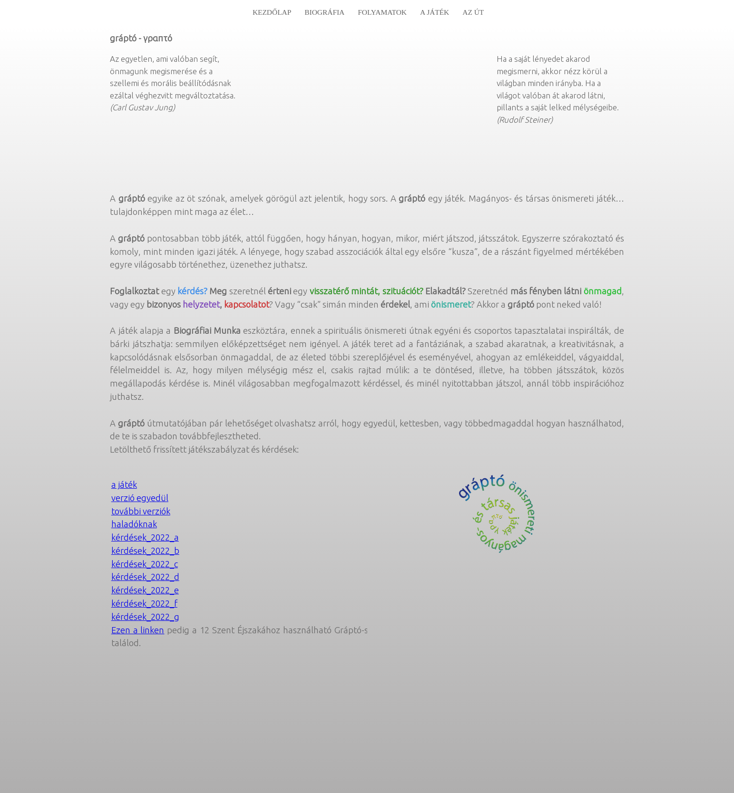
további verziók (140, 511)
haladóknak (134, 524)
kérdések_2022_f (144, 603)
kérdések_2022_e (145, 590)
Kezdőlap (272, 12)
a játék (124, 484)
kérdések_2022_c (144, 564)
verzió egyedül (139, 498)
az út (473, 12)
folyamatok (382, 12)
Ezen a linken (138, 630)
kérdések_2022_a (145, 537)
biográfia (324, 12)
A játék (434, 12)
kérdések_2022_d (145, 576)
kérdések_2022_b (145, 550)
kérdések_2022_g (145, 616)
